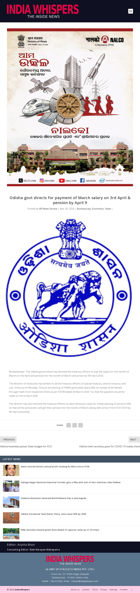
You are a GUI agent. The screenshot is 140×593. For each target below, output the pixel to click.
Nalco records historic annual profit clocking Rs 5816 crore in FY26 (55, 466)
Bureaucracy (84, 208)
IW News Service (48, 208)
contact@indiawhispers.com (84, 581)
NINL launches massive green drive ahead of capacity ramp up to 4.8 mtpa (60, 529)
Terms (95, 589)
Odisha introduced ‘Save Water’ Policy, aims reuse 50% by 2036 (53, 514)
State (108, 208)
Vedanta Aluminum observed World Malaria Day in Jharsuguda (53, 498)
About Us (75, 589)
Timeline (123, 589)
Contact (86, 589)
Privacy (103, 589)
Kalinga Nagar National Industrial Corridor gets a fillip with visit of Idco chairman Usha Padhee (70, 482)
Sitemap (113, 589)
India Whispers (22, 589)
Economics (98, 208)
